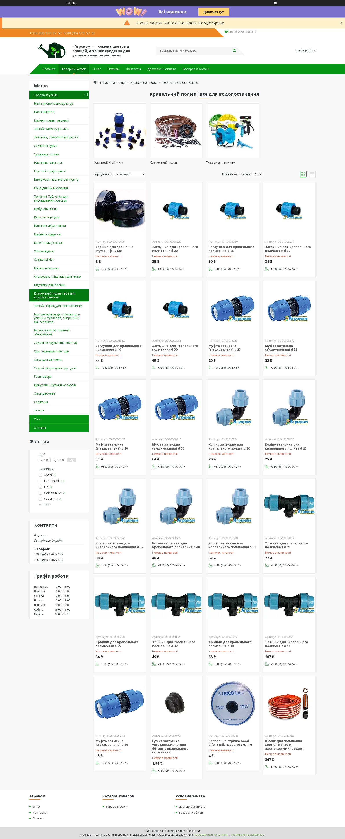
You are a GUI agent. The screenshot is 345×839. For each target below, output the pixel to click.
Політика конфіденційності (248, 835)
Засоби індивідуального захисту (58, 306)
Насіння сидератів (47, 234)
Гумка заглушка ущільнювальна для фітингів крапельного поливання (170, 747)
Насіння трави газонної (51, 120)
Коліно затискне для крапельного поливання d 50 (232, 545)
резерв (39, 410)
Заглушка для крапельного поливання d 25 (231, 249)
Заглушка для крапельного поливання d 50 (175, 348)
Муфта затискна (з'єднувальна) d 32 (281, 348)
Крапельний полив (164, 162)
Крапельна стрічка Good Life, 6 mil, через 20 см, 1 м (230, 743)
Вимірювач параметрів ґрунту (56, 179)
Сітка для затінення (48, 359)
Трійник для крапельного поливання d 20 (286, 545)
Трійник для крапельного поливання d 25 (117, 644)
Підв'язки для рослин (49, 285)
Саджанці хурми (45, 146)
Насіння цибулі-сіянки (50, 226)
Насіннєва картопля (49, 162)
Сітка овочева (44, 393)
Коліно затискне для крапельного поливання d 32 (119, 545)
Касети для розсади (49, 242)
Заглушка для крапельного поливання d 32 (288, 249)
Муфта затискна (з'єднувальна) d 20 (112, 743)
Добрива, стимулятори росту (56, 137)
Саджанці (41, 402)
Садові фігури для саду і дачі (55, 368)
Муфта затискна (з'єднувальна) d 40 (112, 446)
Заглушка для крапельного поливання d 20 (175, 249)
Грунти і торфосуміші (50, 171)
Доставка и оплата (161, 69)
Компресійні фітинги (108, 162)
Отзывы (113, 69)
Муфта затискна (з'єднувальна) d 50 (168, 446)
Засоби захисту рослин (51, 129)
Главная (49, 69)
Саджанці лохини (46, 154)
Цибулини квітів (46, 209)
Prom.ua (194, 831)
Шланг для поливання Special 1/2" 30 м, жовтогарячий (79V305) (284, 745)
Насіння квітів (44, 112)
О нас (97, 69)
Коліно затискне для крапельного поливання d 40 (176, 545)
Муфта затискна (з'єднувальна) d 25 (225, 348)
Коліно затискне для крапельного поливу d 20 (229, 446)
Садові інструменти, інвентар (56, 342)
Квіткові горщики (47, 217)
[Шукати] (234, 51)
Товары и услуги (74, 69)
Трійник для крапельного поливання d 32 (173, 644)
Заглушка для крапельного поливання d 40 (118, 348)
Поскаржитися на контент (211, 835)
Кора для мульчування (51, 188)
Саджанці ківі (43, 259)
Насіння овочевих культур (53, 103)
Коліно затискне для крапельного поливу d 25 (285, 446)
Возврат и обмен (196, 69)
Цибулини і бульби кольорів (55, 385)
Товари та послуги (113, 83)
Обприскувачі (44, 251)
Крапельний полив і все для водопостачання (54, 295)
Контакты (133, 69)
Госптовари (43, 376)
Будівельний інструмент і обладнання (52, 332)
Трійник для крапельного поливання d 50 (286, 644)
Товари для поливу (220, 162)
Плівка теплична (46, 268)
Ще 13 (47, 504)
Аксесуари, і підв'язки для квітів (57, 276)
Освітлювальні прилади (51, 351)
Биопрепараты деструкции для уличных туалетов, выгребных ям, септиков (57, 318)
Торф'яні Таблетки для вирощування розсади (51, 198)
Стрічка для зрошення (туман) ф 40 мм (114, 249)
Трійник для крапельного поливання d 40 (230, 644)
